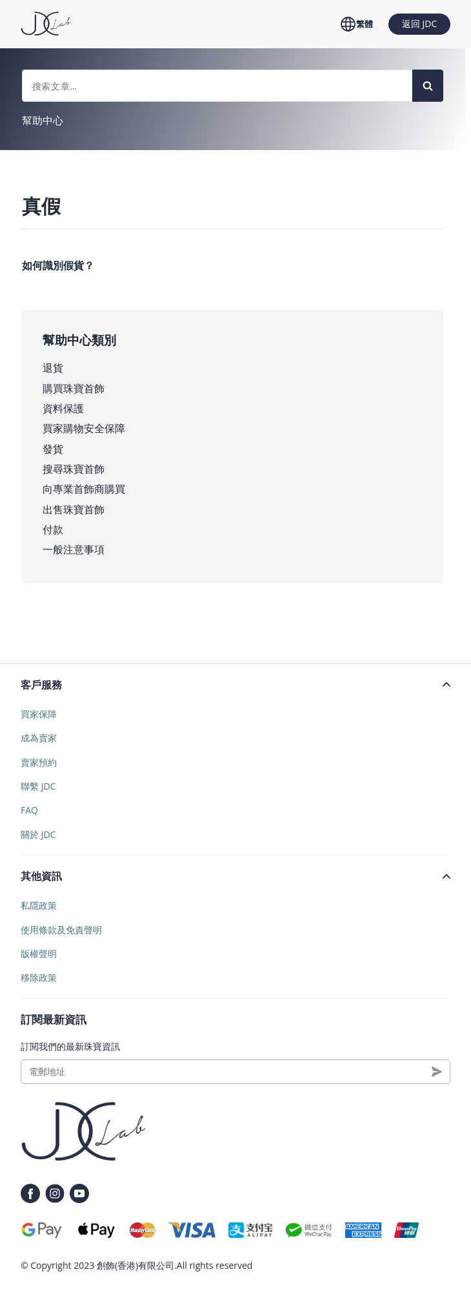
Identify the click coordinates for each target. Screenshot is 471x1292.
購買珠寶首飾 (74, 388)
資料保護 (63, 408)
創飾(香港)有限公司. (137, 1265)
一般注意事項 (74, 549)
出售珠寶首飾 (74, 509)
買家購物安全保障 (84, 428)
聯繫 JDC (38, 786)
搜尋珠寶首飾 (74, 469)
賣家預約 (39, 762)
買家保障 (39, 714)
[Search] (427, 86)
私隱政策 (39, 905)
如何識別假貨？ (58, 265)
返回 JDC (419, 23)
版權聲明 (39, 953)
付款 (53, 529)
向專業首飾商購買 (84, 489)
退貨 (53, 368)
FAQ (29, 810)
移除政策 (39, 977)
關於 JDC (38, 834)
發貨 (53, 449)
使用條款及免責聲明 (61, 930)
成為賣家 (39, 738)
